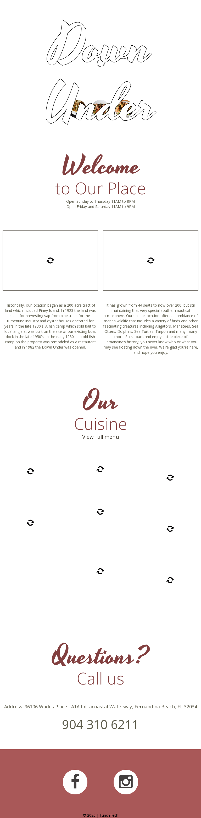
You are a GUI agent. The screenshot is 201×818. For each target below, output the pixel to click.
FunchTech (109, 815)
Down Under (100, 77)
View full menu (100, 437)
